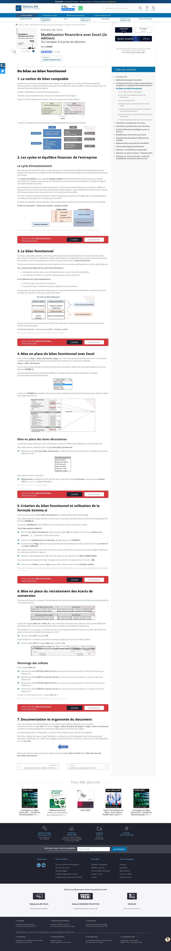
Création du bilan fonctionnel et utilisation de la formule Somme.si (135, 110)
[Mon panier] (147, 8)
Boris (46, 46)
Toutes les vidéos (126, 874)
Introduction (121, 77)
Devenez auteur (125, 877)
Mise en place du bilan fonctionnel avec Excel (134, 105)
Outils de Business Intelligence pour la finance (132, 130)
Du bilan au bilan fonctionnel (129, 88)
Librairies (123, 864)
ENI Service (22, 937)
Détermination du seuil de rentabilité (132, 143)
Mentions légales (61, 871)
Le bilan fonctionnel (127, 100)
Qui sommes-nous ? (62, 868)
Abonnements (125, 871)
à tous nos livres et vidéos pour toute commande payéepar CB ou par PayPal (72, 837)
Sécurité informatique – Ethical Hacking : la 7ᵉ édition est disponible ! (85, 2)
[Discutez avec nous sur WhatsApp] (80, 8)
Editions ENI (28, 8)
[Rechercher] (139, 8)
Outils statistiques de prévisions (130, 146)
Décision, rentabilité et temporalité (131, 150)
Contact (94, 877)
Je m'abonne (94, 239)
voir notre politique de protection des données (62, 850)
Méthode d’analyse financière (129, 80)
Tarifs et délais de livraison (100, 871)
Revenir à (51, 58)
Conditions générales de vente (66, 874)
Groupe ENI (91, 921)
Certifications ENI (128, 937)
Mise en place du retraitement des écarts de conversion (136, 115)
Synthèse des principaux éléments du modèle (132, 139)
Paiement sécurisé (97, 868)
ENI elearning (92, 937)
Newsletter (123, 868)
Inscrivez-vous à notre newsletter (60, 849)
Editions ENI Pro (58, 937)
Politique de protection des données (68, 877)
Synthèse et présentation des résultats (133, 126)
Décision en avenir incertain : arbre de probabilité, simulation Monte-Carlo (132, 157)
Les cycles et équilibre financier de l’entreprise (132, 96)
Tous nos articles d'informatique (67, 864)
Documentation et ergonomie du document (136, 120)
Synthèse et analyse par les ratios (83, 768)
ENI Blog (21, 921)
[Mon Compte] (153, 8)
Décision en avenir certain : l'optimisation (134, 153)
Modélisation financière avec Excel (131, 135)
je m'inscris (119, 849)
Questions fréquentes (99, 864)
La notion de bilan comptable (131, 92)
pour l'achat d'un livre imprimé (44, 836)
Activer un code (97, 874)
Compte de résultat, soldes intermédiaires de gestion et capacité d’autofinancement (41, 768)
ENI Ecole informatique (60, 921)
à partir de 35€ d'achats (99, 836)
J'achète (74, 239)
